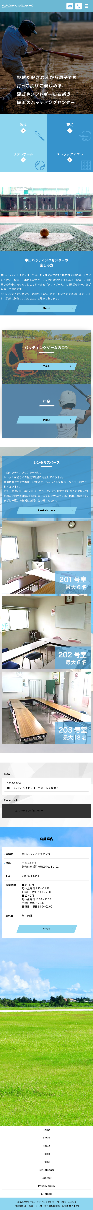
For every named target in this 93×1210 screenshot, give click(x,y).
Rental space (46, 510)
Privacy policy (46, 1186)
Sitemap (46, 1194)
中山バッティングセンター (27, 810)
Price (46, 1162)
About (46, 1146)
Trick (46, 1154)
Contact (47, 1178)
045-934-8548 (30, 875)
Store (46, 929)
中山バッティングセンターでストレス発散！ (33, 788)
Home (46, 1130)
